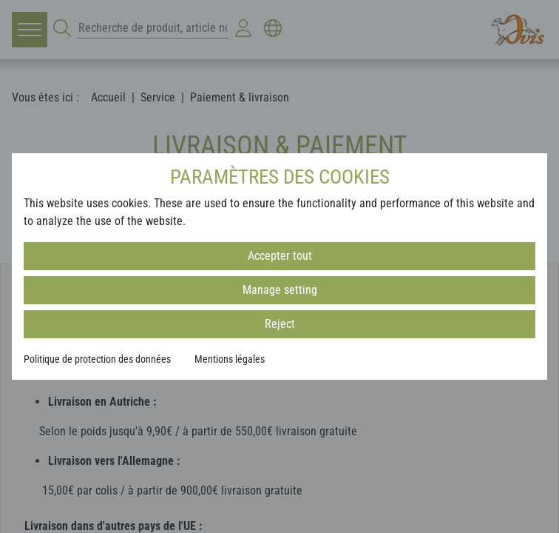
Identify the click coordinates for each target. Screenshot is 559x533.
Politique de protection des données (97, 359)
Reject (280, 324)
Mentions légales (229, 359)
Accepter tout (280, 256)
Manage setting (280, 290)
